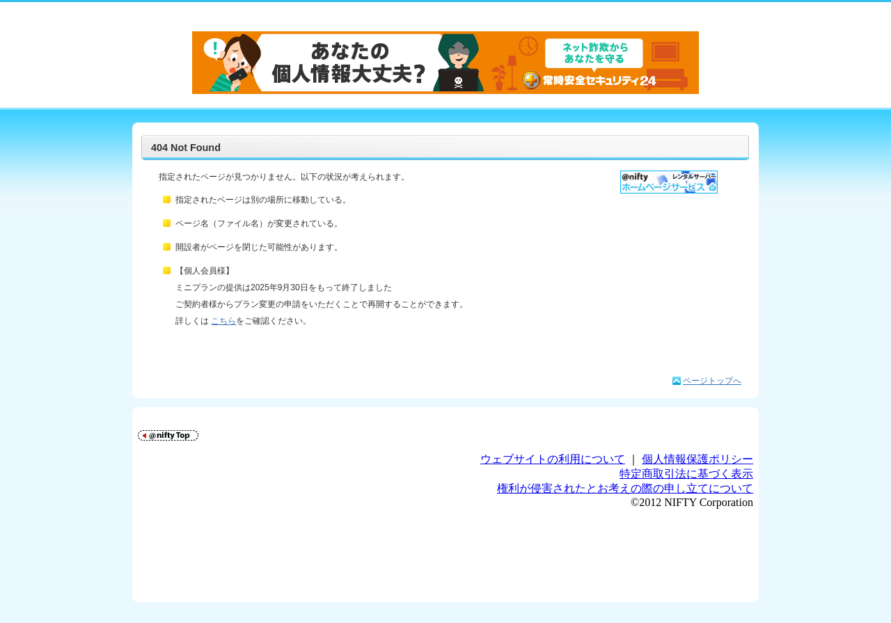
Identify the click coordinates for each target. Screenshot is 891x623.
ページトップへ (712, 381)
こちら (223, 321)
